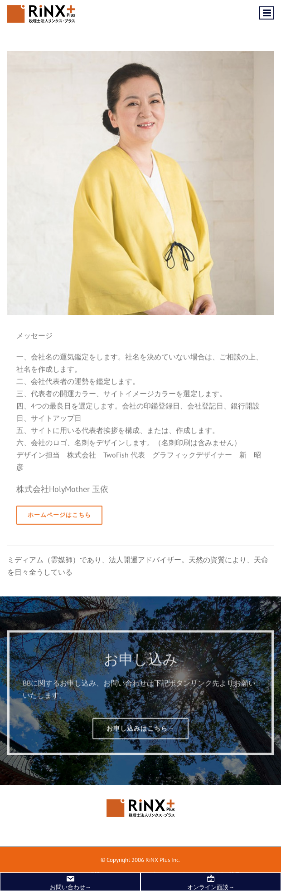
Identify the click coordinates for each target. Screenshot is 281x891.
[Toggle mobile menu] (266, 13)
